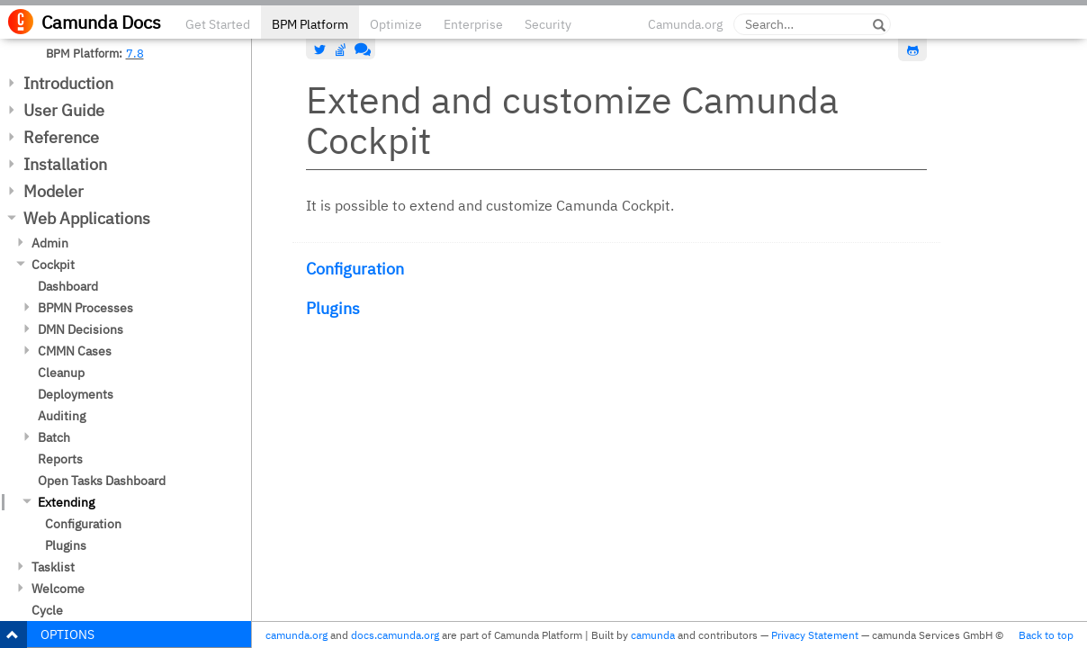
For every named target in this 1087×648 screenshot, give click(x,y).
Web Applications (86, 218)
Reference (61, 137)
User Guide (63, 110)
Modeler (53, 191)
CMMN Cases (75, 351)
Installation (65, 164)
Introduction (68, 83)
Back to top (1046, 635)
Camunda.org (685, 24)
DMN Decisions (80, 329)
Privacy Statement (814, 635)
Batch (54, 437)
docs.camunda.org (395, 635)
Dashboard (68, 286)
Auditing (61, 416)
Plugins (65, 545)
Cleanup (61, 372)
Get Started (217, 24)
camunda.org (296, 635)
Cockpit (53, 264)
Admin (49, 243)
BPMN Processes (85, 308)
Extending (66, 502)
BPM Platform (310, 24)
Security (548, 24)
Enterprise (473, 24)
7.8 (135, 53)
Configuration (83, 524)
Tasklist (53, 567)
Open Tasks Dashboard (102, 480)
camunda (653, 635)
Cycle (47, 610)
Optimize (396, 24)
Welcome (58, 588)
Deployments (75, 394)
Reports (60, 459)
